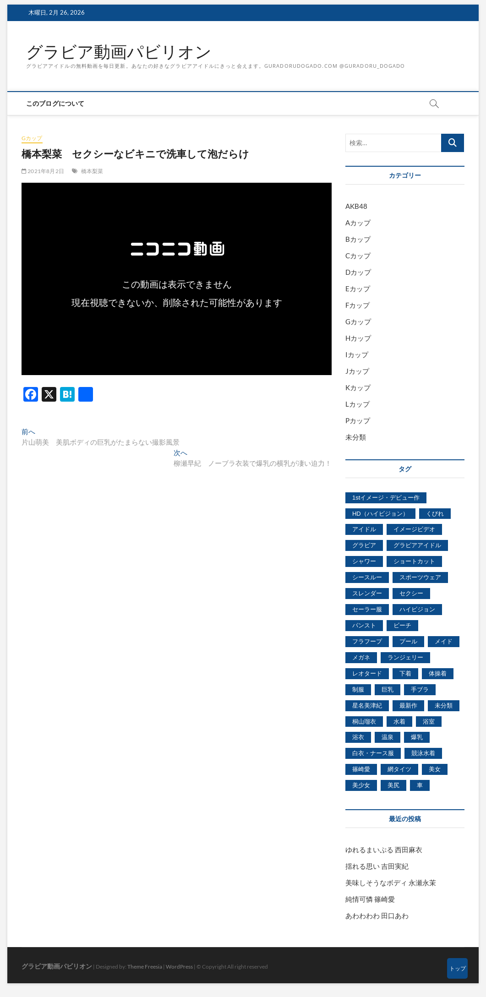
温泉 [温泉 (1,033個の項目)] (387, 737)
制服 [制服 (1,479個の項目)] (358, 689)
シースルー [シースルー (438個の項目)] (367, 577)
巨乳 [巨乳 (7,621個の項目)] (387, 689)
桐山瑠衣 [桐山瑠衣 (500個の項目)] (364, 721)
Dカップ (358, 272)
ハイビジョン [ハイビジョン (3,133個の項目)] (417, 609)
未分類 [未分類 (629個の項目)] (444, 705)
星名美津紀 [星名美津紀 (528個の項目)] (367, 705)
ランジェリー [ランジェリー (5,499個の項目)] (405, 657)
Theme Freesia (144, 966)
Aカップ (358, 222)
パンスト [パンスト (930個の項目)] (364, 625)
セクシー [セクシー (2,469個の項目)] (411, 593)
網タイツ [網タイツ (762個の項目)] (399, 769)
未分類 (355, 437)
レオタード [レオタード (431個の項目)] (367, 673)
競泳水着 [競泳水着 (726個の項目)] (423, 753)
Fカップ (357, 305)
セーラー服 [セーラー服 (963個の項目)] (367, 609)
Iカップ (356, 354)
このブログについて (55, 103)
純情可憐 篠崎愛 (370, 899)
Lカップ (357, 404)
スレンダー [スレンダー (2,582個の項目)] (367, 593)
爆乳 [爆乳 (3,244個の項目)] (417, 737)
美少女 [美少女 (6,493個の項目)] (361, 785)
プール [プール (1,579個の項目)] (408, 641)
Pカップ (357, 420)
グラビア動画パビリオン (119, 52)
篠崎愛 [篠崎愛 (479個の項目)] (361, 769)
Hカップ (358, 338)
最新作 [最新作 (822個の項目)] (408, 705)
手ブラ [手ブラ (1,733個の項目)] (420, 689)
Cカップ (358, 255)
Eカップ (357, 288)
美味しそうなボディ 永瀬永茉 (390, 882)
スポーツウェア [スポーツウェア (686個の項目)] (420, 577)
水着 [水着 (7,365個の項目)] (399, 721)
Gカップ (32, 138)
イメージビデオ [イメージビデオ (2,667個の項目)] (414, 529)
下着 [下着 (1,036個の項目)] (405, 673)
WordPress (179, 966)
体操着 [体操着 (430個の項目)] (438, 673)
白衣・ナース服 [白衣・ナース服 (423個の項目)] (373, 753)
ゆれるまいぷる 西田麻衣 (383, 849)
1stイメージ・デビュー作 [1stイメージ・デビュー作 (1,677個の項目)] (386, 497)
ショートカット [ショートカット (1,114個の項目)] (414, 561)
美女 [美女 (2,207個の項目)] (435, 769)
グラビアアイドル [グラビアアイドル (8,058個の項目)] (417, 545)
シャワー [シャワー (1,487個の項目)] (364, 561)
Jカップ (357, 371)
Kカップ (358, 387)
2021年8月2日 (43, 171)
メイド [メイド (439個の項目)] (444, 641)
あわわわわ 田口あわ (377, 915)
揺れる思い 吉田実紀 (377, 866)
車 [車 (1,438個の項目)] (420, 785)
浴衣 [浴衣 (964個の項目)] (358, 737)
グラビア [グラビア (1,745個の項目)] (364, 545)
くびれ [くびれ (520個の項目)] (435, 513)
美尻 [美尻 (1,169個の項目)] (393, 785)
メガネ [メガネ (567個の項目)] (361, 657)
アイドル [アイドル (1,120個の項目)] (364, 529)
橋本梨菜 (92, 171)
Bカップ (358, 239)
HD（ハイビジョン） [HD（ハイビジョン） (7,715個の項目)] (380, 513)
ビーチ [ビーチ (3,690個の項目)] (402, 625)
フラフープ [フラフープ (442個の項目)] (367, 641)
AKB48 (356, 206)
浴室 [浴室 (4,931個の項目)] (429, 721)
